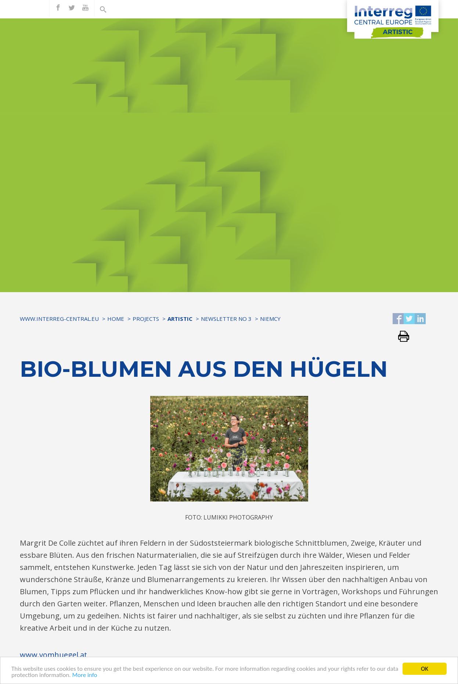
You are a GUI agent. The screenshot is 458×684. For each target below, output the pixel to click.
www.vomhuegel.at (53, 655)
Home (115, 318)
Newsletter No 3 (226, 318)
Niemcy (270, 318)
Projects (146, 318)
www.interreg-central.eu (59, 318)
